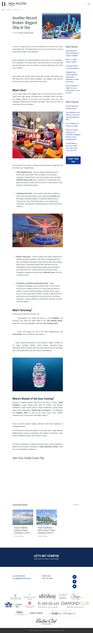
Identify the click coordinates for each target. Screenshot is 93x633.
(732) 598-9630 (20, 576)
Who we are (46, 576)
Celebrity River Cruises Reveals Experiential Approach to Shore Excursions (72, 77)
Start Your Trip (73, 160)
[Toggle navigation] (88, 4)
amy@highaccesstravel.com (22, 578)
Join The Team (47, 578)
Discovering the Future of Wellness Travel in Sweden (72, 53)
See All (76, 504)
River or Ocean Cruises (26, 33)
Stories (9, 10)
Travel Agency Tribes (58, 630)
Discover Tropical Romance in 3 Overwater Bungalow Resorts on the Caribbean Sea (73, 134)
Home (3, 10)
